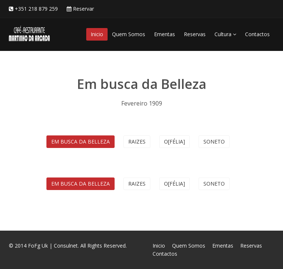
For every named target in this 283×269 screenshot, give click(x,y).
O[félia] (174, 141)
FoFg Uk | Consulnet (53, 245)
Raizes (137, 141)
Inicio (97, 34)
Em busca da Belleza (80, 141)
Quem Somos (128, 34)
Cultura (225, 34)
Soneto (214, 141)
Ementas (164, 34)
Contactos (257, 34)
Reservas (195, 34)
